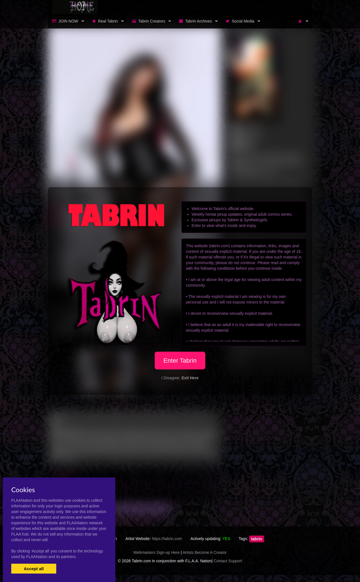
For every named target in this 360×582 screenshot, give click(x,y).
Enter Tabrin (180, 360)
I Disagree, (180, 378)
